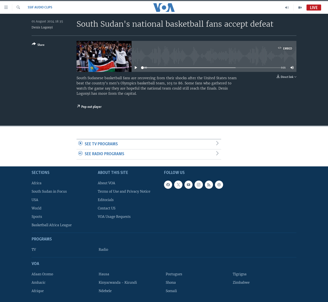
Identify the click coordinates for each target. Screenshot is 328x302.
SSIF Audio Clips (40, 7)
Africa (36, 183)
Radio (103, 250)
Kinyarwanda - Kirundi (118, 282)
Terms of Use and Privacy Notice (124, 191)
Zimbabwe (241, 282)
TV (34, 250)
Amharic (39, 282)
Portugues (174, 274)
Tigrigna (240, 274)
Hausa (104, 274)
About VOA (106, 183)
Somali (171, 291)
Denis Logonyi (42, 27)
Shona (171, 282)
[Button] (38, 45)
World (36, 208)
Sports (37, 217)
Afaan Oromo (42, 274)
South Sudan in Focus (49, 191)
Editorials (106, 200)
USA (35, 200)
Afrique (38, 291)
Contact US (106, 208)
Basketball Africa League (52, 225)
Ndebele (105, 291)
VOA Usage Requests (114, 217)
